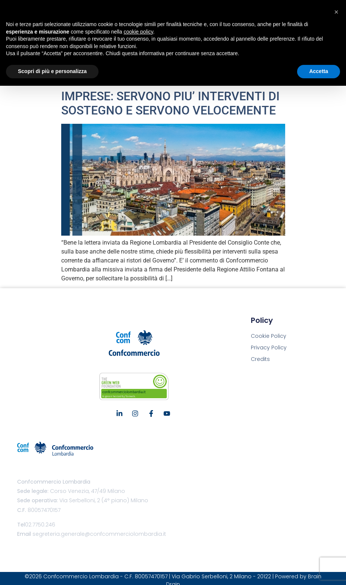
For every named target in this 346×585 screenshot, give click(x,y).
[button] (336, 12)
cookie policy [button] (138, 32)
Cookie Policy (268, 336)
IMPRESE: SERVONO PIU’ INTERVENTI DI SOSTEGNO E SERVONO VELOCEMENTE (170, 103)
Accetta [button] (318, 71)
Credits (260, 359)
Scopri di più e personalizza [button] (52, 71)
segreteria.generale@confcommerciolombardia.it (99, 534)
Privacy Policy (269, 347)
